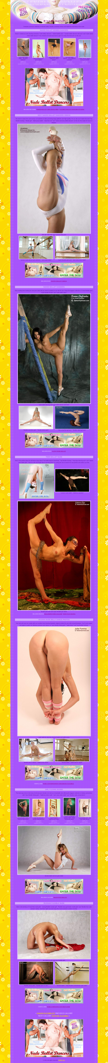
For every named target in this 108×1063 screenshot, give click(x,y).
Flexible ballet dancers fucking (71, 109)
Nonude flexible (60, 1016)
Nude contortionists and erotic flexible (58, 783)
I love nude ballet (59, 451)
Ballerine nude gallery (53, 614)
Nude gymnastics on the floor (58, 1006)
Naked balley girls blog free (47, 109)
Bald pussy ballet (60, 897)
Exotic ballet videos (59, 281)
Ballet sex (61, 1060)
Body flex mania (69, 614)
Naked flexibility (46, 1013)
